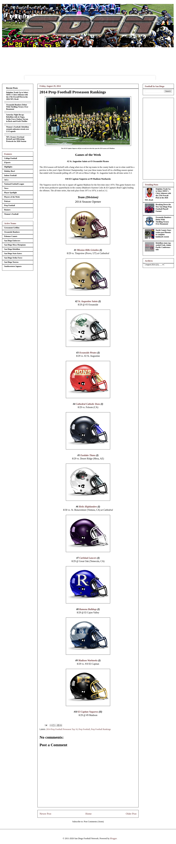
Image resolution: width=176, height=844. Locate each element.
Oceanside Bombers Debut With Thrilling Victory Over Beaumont (17, 107)
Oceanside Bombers (12, 232)
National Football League (14, 184)
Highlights (8, 167)
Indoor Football (10, 175)
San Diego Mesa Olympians (15, 245)
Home (88, 813)
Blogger (113, 838)
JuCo (6, 180)
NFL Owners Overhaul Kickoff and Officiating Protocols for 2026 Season (16, 139)
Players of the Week (12, 197)
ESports (7, 163)
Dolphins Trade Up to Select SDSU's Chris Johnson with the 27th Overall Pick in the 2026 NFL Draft (17, 96)
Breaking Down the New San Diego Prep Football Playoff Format (164, 208)
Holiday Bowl (9, 171)
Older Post (131, 813)
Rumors (7, 210)
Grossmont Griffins (12, 228)
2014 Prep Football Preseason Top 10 (62, 729)
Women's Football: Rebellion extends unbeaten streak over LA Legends (17, 129)
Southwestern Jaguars (13, 266)
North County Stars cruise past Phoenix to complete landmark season (163, 233)
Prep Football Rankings (101, 729)
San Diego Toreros (11, 262)
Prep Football (84, 729)
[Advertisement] (158, 138)
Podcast (7, 201)
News (6, 188)
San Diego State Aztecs (13, 253)
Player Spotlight (10, 193)
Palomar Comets (10, 236)
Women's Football (11, 214)
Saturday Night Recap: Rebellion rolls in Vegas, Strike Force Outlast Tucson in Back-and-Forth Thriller (17, 118)
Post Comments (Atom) (94, 821)
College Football (10, 158)
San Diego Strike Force (13, 258)
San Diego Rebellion (12, 249)
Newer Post (45, 813)
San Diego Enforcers (12, 241)
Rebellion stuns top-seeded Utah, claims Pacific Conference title (163, 246)
